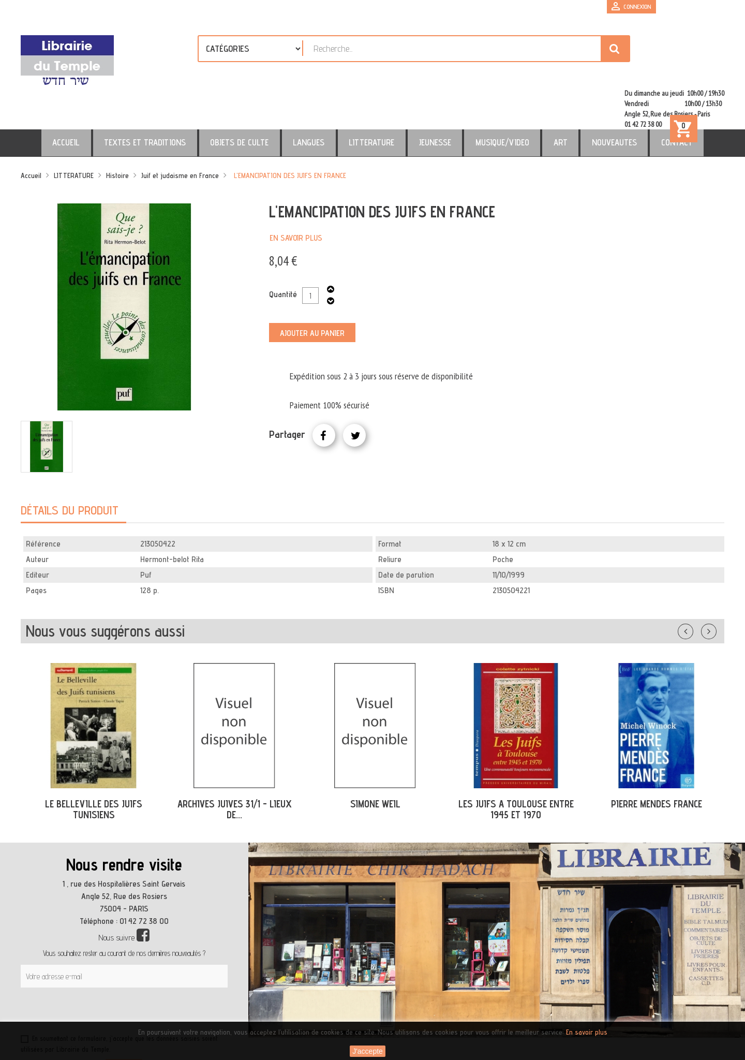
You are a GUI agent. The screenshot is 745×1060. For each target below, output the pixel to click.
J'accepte (367, 1051)
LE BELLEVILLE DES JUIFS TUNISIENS (93, 765)
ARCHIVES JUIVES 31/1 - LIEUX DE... (234, 765)
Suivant (715, 585)
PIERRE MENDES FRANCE (656, 759)
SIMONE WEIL (375, 759)
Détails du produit (69, 465)
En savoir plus (296, 193)
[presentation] (120, 968)
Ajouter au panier (312, 288)
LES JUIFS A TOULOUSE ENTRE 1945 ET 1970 (516, 765)
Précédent (696, 585)
